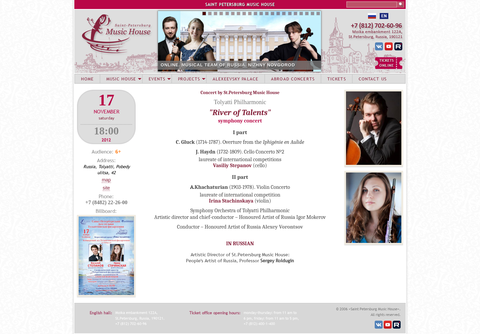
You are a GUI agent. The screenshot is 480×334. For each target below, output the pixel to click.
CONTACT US (373, 79)
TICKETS (336, 79)
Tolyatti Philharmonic (240, 102)
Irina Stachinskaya (231, 201)
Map (106, 180)
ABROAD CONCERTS (293, 79)
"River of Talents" (240, 112)
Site (106, 188)
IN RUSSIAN (240, 244)
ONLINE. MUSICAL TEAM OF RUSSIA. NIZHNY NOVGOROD (228, 64)
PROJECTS (189, 79)
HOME (87, 79)
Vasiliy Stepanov (232, 165)
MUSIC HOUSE (121, 79)
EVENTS (157, 79)
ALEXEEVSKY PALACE (235, 79)
